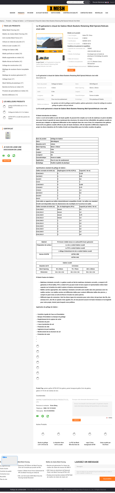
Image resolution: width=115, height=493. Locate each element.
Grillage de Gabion (18, 21)
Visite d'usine (55, 13)
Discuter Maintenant (99, 2)
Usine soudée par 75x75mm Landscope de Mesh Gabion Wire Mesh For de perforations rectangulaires (105, 443)
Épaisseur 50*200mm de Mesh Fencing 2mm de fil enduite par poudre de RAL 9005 (30, 467)
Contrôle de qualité (70, 13)
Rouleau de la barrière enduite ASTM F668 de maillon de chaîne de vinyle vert (59, 476)
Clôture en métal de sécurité (11, 42)
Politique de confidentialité (18, 489)
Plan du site (3, 479)
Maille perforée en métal (10, 54)
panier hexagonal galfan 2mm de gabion (79, 388)
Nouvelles (98, 13)
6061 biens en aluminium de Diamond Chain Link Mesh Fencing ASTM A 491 (58, 471)
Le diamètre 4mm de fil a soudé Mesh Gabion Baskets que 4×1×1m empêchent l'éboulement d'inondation (58, 443)
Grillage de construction (10, 65)
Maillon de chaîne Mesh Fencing (13, 34)
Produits (21, 13)
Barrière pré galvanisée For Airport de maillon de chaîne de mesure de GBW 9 (59, 466)
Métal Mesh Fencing (9, 30)
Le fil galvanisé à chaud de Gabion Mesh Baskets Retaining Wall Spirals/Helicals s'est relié (48, 64)
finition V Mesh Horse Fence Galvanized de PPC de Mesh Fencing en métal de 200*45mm (31, 472)
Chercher (86, 2)
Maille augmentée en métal (11, 57)
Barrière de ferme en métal (11, 87)
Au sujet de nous (42, 13)
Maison (12, 13)
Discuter (71, 70)
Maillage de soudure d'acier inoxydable (15, 69)
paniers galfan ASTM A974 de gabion (55, 388)
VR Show (30, 13)
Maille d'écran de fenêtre (10, 61)
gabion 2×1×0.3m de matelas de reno (47, 391)
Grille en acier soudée (9, 46)
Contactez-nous (86, 13)
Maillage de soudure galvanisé (12, 75)
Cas (106, 13)
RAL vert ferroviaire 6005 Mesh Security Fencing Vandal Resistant (30, 477)
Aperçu (2, 21)
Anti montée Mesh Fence (10, 38)
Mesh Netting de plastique (11, 83)
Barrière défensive (8, 95)
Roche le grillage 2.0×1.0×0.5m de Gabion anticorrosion (43, 443)
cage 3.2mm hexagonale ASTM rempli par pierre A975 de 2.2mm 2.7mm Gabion (89, 443)
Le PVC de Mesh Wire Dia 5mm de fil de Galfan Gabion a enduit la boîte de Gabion (74, 443)
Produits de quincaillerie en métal (13, 91)
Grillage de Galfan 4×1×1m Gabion (18, 112)
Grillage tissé (6, 79)
